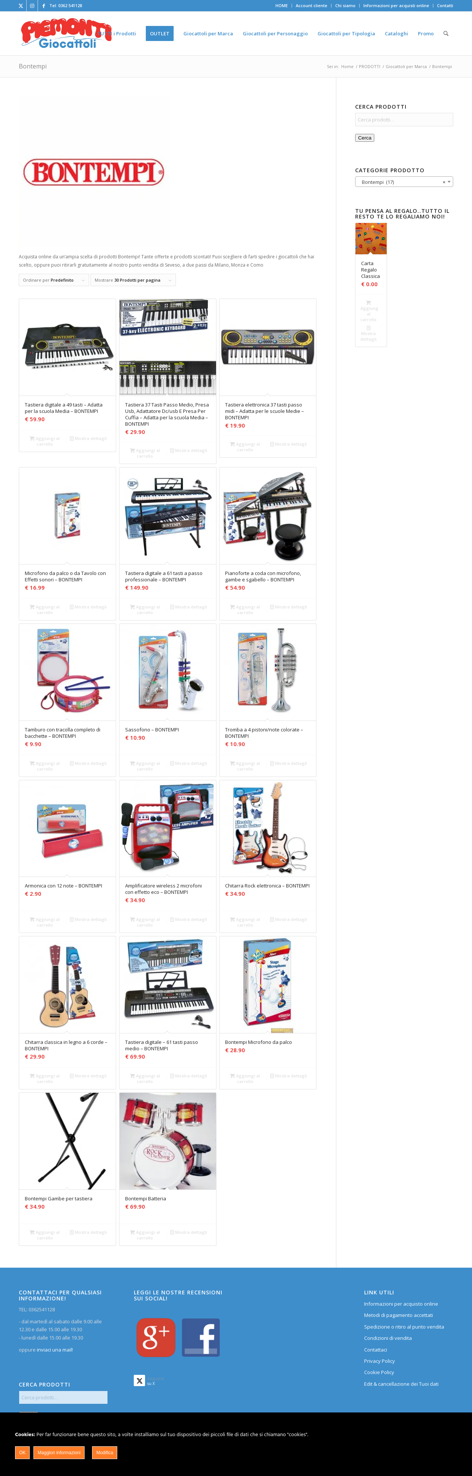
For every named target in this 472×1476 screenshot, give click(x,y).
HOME (281, 5)
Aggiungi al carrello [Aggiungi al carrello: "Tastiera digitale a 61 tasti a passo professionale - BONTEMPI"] (145, 609)
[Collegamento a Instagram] (32, 5)
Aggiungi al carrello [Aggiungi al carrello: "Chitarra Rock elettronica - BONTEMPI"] (245, 922)
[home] (66, 33)
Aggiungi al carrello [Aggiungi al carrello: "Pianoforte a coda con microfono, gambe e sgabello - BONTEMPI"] (245, 609)
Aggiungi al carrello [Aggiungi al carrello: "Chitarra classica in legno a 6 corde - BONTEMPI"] (45, 1078)
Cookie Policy (379, 1372)
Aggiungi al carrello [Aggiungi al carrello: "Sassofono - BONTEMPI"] (145, 766)
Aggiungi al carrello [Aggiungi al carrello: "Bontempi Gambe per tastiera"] (45, 1235)
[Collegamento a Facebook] (43, 5)
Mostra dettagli (88, 438)
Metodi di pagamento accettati (398, 1315)
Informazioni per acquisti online (396, 5)
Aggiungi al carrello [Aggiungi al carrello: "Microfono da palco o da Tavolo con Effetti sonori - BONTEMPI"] (45, 609)
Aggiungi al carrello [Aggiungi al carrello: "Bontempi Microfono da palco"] (245, 1078)
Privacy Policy (379, 1361)
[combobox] (404, 181)
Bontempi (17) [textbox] (402, 182)
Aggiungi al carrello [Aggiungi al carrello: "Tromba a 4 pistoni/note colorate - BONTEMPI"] (245, 766)
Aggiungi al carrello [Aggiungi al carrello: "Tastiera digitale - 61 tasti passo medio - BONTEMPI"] (145, 1078)
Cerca (365, 138)
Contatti (445, 5)
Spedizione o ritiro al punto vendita (404, 1326)
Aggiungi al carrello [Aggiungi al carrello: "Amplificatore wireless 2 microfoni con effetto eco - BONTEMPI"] (145, 922)
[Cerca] (446, 33)
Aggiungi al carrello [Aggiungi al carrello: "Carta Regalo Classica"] (369, 310)
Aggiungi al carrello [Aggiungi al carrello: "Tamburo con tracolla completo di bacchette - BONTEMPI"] (45, 766)
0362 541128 (70, 5)
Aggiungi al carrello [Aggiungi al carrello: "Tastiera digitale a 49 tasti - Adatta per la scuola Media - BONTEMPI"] (45, 441)
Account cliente (311, 5)
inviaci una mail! (54, 1349)
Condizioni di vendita (388, 1338)
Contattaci (375, 1349)
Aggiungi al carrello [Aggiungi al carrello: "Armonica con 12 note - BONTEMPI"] (45, 922)
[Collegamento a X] (20, 5)
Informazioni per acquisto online (401, 1303)
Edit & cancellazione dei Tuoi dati (401, 1383)
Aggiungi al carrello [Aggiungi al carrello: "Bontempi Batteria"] (145, 1235)
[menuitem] (282, 6)
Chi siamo (345, 5)
